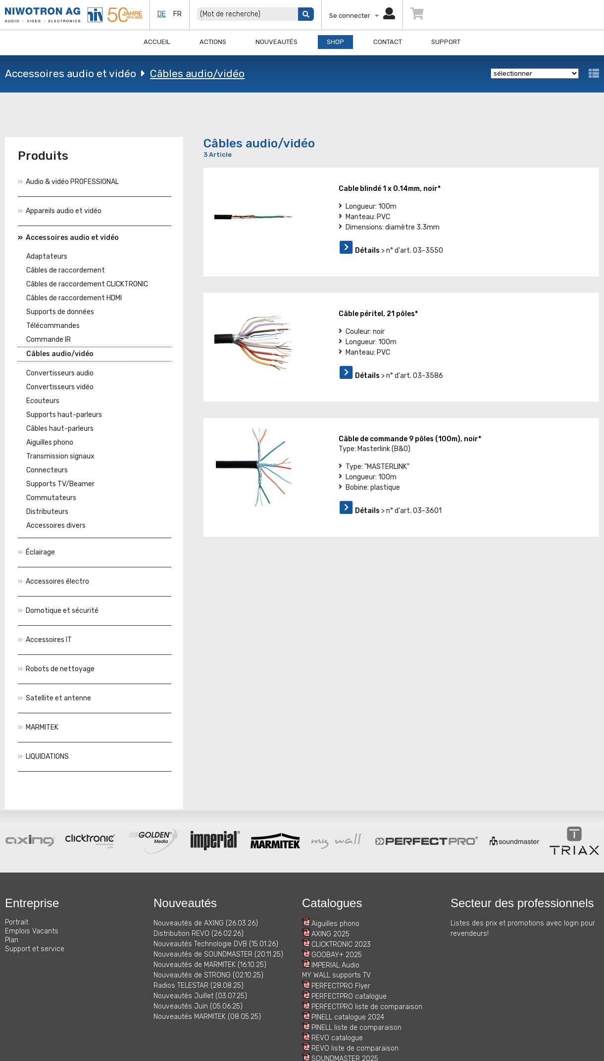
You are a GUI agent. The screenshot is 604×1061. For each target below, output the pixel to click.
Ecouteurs (42, 401)
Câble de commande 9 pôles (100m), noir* (410, 439)
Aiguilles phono (49, 442)
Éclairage (36, 552)
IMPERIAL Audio (335, 965)
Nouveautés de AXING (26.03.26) (205, 923)
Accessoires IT (45, 640)
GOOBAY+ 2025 (336, 955)
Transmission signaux (60, 456)
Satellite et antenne (54, 698)
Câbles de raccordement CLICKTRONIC (87, 284)
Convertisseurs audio (60, 373)
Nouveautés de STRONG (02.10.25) (208, 975)
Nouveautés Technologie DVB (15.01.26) (215, 944)
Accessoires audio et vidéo (70, 73)
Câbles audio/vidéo (197, 73)
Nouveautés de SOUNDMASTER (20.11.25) (218, 954)
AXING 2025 (330, 934)
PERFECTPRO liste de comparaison (366, 1007)
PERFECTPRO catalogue (349, 996)
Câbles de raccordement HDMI (74, 298)
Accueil (157, 42)
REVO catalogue (337, 1038)
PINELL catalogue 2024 (347, 1017)
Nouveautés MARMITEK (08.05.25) (207, 1017)
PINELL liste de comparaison (356, 1027)
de (161, 14)
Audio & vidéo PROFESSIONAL (68, 182)
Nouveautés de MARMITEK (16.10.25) (209, 965)
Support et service (34, 949)
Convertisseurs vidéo (60, 387)
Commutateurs (51, 498)
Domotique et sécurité (58, 610)
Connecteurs (47, 470)
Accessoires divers (56, 525)
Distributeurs (47, 511)
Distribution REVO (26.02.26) (198, 933)
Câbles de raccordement (65, 270)
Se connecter (362, 15)
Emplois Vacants (31, 931)
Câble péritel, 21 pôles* (378, 314)
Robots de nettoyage (56, 669)
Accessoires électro (53, 581)
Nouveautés (276, 42)
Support (445, 42)
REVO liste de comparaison (355, 1048)
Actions (213, 42)
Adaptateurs (46, 256)
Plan (11, 940)
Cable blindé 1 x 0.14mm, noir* (390, 189)
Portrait (16, 922)
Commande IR (48, 339)
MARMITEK (38, 727)
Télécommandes (53, 326)
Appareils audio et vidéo (59, 211)
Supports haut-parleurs (64, 415)
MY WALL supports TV (336, 975)
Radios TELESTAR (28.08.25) (198, 985)
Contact (387, 42)
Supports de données (60, 312)
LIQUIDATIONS (43, 756)
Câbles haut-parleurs (60, 428)
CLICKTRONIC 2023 (341, 944)
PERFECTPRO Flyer (340, 986)
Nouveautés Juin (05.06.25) (198, 1006)
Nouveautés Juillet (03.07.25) (200, 996)
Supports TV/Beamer (60, 484)
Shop (335, 42)
